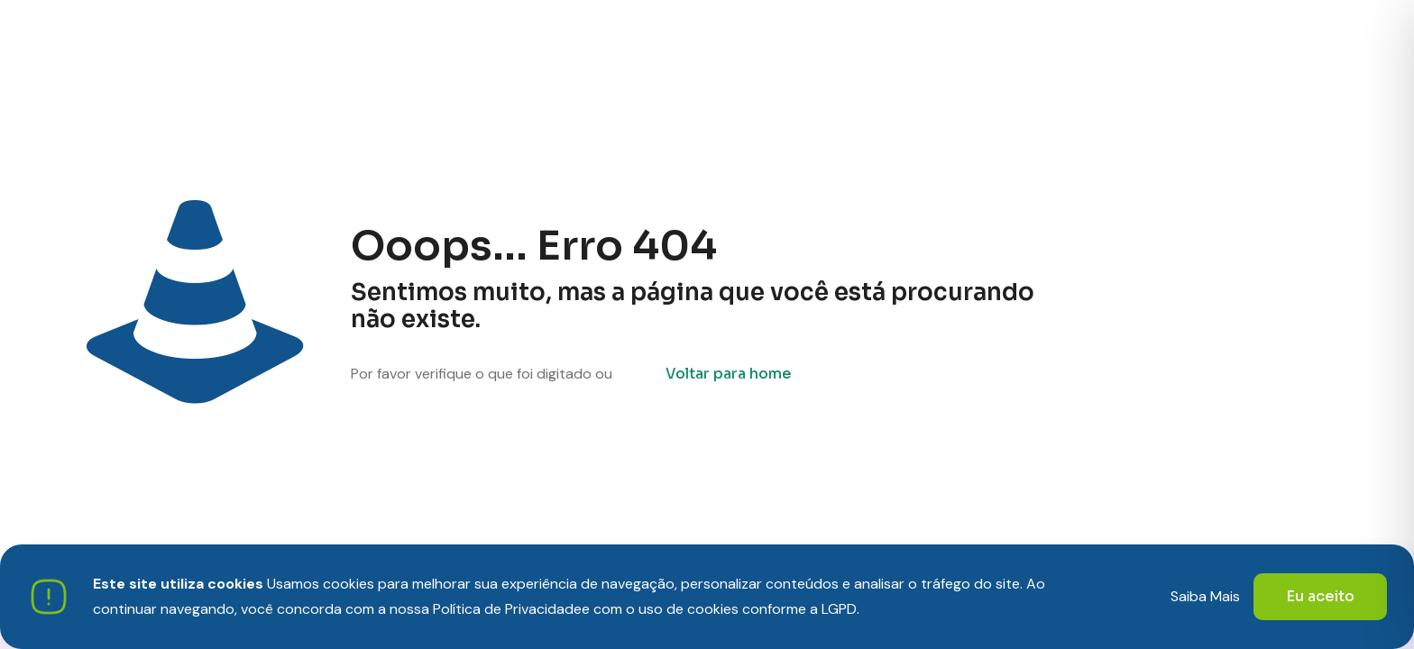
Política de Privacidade (507, 608)
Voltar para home (729, 373)
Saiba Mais (1205, 596)
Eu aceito (1320, 596)
